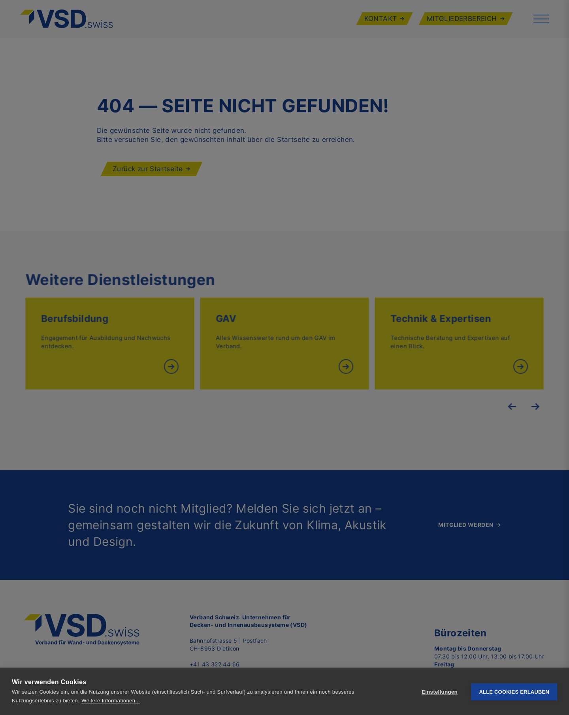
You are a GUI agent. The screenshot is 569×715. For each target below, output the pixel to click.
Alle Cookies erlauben (514, 691)
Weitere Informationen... (110, 701)
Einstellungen (440, 691)
